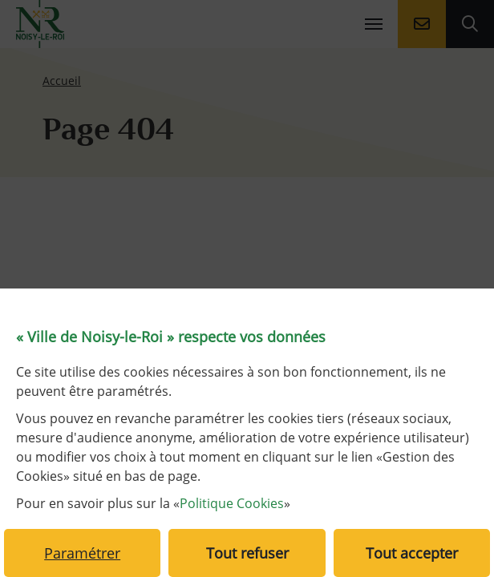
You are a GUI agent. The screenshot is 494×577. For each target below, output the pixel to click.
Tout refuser (247, 553)
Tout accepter (412, 553)
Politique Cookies (232, 503)
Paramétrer (82, 553)
